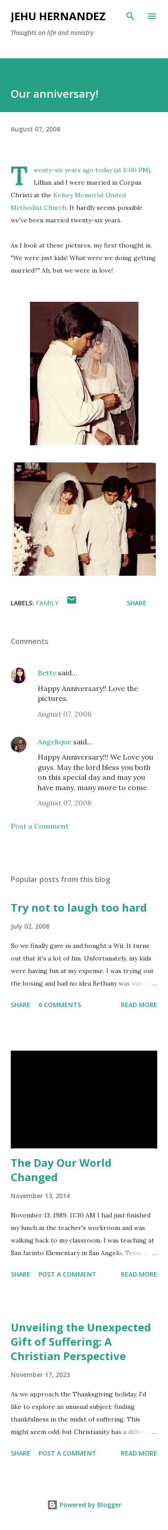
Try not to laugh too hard (79, 907)
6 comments (60, 1004)
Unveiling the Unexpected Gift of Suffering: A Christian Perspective (81, 1341)
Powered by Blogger (84, 1504)
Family (47, 603)
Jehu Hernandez (58, 16)
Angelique (54, 741)
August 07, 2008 (64, 713)
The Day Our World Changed (61, 1169)
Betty (47, 672)
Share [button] (136, 603)
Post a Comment (40, 826)
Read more (139, 1004)
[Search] (130, 16)
